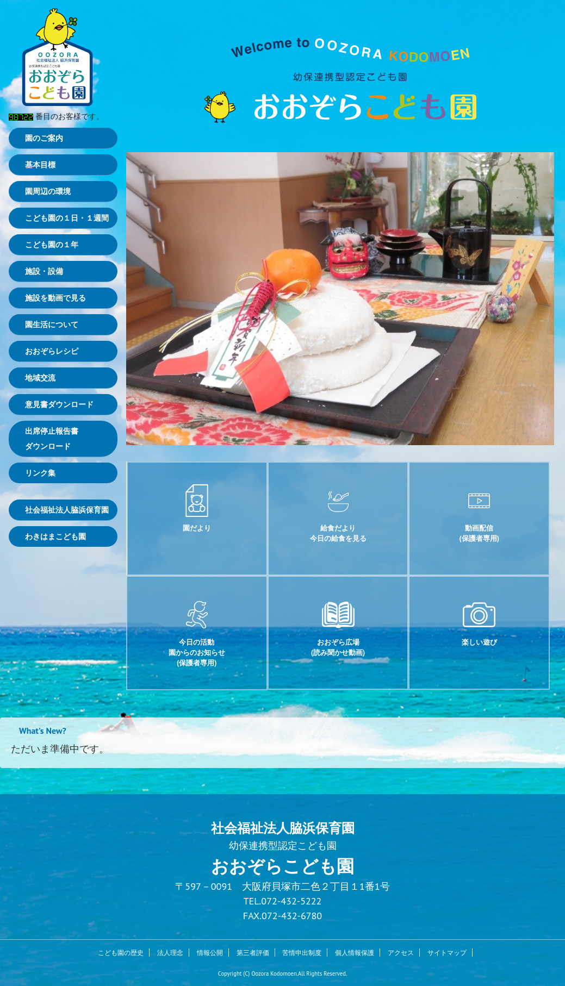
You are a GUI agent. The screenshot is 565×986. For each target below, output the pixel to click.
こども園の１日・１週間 (67, 218)
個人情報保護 (354, 952)
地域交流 (40, 378)
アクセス (401, 952)
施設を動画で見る (55, 298)
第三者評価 (253, 952)
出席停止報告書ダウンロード (51, 438)
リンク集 (40, 473)
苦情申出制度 (301, 952)
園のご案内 (44, 138)
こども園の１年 (51, 244)
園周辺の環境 (48, 191)
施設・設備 (44, 271)
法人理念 (170, 952)
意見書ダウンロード (59, 404)
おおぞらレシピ (51, 351)
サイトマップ (447, 952)
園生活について (51, 324)
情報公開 (210, 952)
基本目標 (40, 165)
